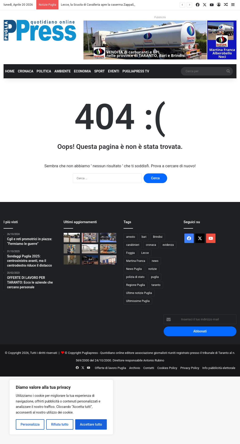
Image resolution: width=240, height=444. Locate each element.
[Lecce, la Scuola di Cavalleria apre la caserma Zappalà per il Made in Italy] (72, 237)
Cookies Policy (167, 368)
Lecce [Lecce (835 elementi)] (145, 253)
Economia (82, 71)
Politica (44, 71)
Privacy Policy (189, 368)
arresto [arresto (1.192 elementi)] (130, 237)
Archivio (134, 368)
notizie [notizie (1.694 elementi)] (152, 269)
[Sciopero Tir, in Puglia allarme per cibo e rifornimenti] (108, 259)
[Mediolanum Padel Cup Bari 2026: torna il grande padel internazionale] (108, 237)
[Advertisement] (120, 410)
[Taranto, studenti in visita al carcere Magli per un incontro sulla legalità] (90, 248)
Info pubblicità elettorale (218, 368)
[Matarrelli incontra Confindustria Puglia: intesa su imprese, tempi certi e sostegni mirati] (72, 248)
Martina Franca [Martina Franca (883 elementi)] (135, 261)
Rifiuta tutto (60, 424)
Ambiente (62, 71)
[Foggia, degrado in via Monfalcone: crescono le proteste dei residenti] (72, 259)
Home (10, 71)
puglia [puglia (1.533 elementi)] (155, 277)
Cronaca (25, 71)
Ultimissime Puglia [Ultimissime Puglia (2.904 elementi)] (137, 301)
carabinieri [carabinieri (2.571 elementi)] (132, 245)
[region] (61, 407)
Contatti (148, 368)
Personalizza (30, 424)
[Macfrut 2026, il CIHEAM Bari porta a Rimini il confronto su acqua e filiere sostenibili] (108, 248)
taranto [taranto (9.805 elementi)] (156, 285)
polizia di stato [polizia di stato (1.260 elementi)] (135, 277)
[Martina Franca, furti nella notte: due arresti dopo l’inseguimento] (90, 259)
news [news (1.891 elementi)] (155, 261)
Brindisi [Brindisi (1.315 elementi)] (157, 237)
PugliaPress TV (136, 71)
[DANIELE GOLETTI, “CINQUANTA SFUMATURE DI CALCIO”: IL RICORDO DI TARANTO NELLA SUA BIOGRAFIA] (90, 237)
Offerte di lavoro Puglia (110, 368)
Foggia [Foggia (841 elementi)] (130, 253)
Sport (99, 71)
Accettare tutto (91, 424)
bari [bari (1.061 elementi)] (144, 237)
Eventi (113, 71)
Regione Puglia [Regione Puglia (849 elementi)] (135, 285)
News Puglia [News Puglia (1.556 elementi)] (134, 269)
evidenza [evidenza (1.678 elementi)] (168, 245)
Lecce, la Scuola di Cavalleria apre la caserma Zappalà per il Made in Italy (110, 4)
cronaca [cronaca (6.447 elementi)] (151, 245)
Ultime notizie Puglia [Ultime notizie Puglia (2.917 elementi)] (139, 293)
